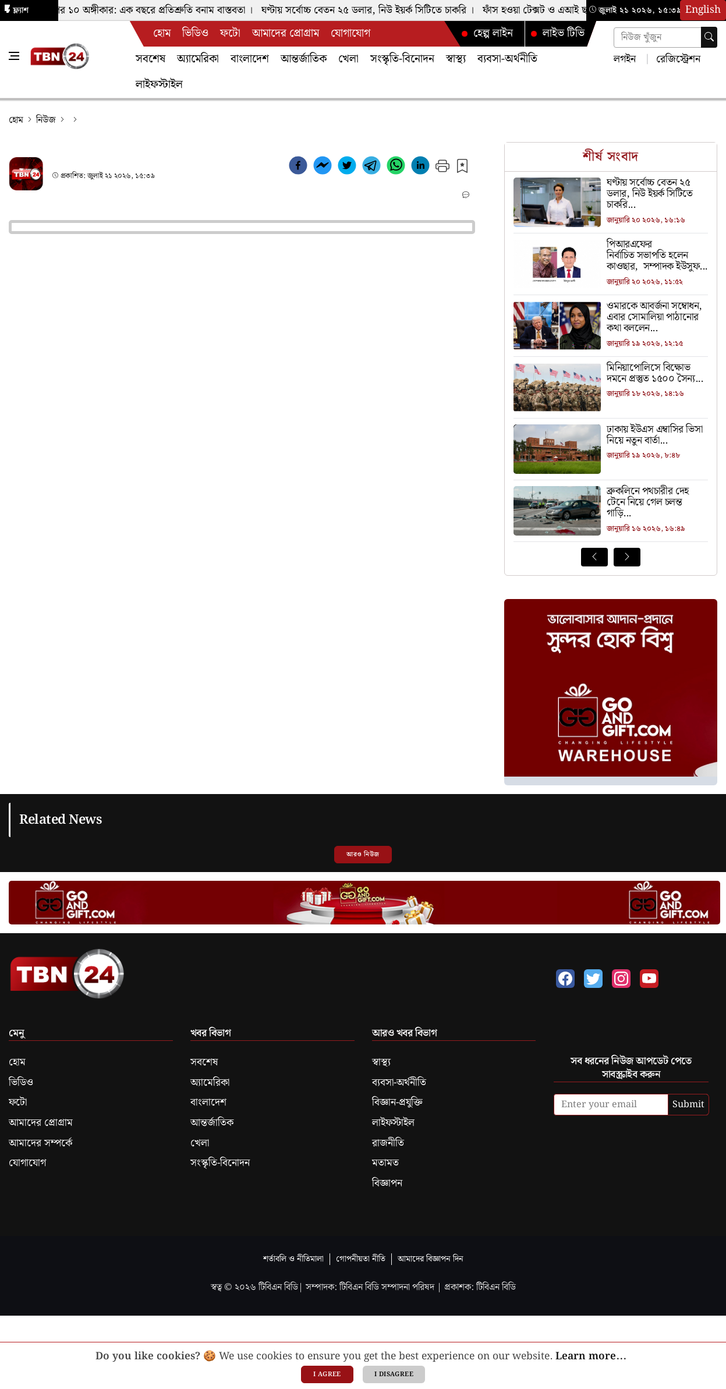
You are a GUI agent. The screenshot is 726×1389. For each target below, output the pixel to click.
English (703, 10)
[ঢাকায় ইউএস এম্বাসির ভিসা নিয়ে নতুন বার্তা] (610, 435)
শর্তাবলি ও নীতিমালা (293, 1259)
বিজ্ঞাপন (387, 1183)
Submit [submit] (688, 1104)
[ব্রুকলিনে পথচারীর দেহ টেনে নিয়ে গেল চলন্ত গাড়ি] (610, 503)
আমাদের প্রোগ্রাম (285, 33)
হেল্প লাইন (487, 33)
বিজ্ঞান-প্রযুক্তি (397, 1102)
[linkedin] (420, 167)
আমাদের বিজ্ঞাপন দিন (430, 1259)
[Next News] (627, 557)
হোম (162, 33)
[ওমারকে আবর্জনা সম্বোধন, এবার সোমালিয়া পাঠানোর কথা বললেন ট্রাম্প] (610, 318)
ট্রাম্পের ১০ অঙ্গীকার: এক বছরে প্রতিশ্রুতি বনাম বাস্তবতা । (148, 10)
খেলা (348, 59)
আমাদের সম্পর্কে (40, 1143)
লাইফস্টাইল (159, 85)
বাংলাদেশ (250, 59)
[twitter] (347, 167)
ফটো (230, 33)
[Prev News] (594, 557)
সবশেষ (150, 59)
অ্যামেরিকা (198, 59)
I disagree (393, 1374)
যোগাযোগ (350, 33)
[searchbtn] (709, 37)
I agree (327, 1374)
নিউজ (46, 120)
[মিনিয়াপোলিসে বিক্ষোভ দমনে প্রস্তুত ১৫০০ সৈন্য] (610, 374)
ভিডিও (195, 33)
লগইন (625, 58)
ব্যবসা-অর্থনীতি (507, 59)
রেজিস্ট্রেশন (676, 58)
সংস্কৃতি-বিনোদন (402, 59)
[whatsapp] (396, 167)
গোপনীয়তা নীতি (360, 1259)
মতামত (385, 1163)
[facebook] (298, 167)
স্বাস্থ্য (456, 59)
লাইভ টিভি (557, 33)
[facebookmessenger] (322, 167)
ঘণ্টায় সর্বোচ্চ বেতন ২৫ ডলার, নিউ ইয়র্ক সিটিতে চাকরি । (371, 10)
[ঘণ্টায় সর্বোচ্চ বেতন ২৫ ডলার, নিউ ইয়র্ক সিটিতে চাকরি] (610, 194)
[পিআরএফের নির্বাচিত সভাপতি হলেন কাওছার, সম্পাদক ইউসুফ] (610, 256)
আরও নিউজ (362, 854)
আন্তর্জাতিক (304, 59)
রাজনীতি (388, 1143)
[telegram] (371, 167)
